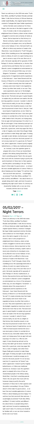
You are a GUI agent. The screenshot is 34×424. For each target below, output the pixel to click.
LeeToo (22, 422)
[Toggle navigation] (3, 9)
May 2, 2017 (13, 216)
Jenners (19, 191)
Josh (20, 216)
